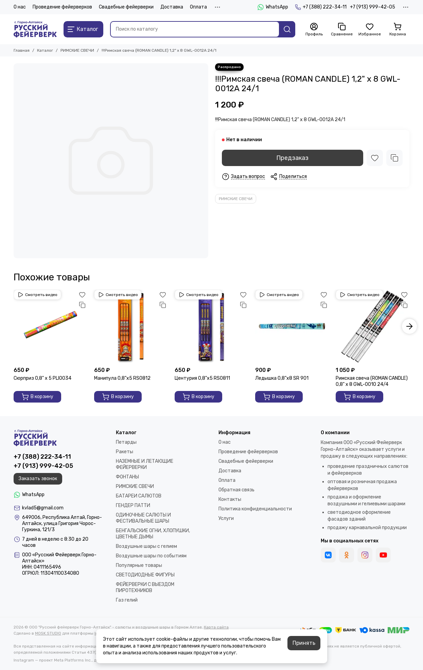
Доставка (171, 7)
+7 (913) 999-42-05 (372, 7)
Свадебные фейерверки (126, 7)
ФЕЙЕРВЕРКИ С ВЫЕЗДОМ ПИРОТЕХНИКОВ (145, 587)
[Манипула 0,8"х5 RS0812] (131, 326)
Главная (22, 50)
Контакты (229, 499)
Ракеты (124, 452)
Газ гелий (127, 600)
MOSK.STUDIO (48, 633)
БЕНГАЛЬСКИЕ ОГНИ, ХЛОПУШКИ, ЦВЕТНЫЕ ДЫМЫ (153, 534)
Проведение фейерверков (62, 7)
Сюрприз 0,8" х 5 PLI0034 (42, 378)
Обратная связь (236, 490)
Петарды (126, 442)
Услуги (226, 518)
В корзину (37, 397)
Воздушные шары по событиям (151, 556)
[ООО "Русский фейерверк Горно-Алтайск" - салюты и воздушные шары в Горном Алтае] (35, 29)
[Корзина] (397, 29)
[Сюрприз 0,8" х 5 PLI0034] (50, 326)
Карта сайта (216, 627)
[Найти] (287, 29)
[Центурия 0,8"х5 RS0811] (211, 326)
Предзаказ (292, 158)
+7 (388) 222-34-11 (321, 7)
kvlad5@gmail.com (43, 508)
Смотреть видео (37, 295)
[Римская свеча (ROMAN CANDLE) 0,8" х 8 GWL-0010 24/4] (372, 326)
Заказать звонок (38, 478)
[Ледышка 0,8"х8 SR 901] (292, 326)
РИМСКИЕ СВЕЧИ (77, 50)
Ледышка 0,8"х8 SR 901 (282, 378)
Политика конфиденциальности (255, 509)
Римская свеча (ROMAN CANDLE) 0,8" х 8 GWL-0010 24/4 (372, 381)
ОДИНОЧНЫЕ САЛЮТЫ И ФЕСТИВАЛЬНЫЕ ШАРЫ (143, 518)
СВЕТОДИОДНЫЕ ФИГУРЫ (145, 575)
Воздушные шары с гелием (146, 546)
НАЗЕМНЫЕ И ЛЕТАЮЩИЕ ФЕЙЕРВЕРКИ (144, 464)
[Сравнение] (342, 29)
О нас (20, 7)
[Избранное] (370, 29)
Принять (304, 643)
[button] (409, 326)
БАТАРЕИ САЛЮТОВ (138, 496)
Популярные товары (139, 565)
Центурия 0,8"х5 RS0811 (202, 378)
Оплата (198, 7)
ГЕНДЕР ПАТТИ (133, 505)
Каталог (45, 50)
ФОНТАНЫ (127, 477)
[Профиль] (314, 29)
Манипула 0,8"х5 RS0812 (122, 378)
